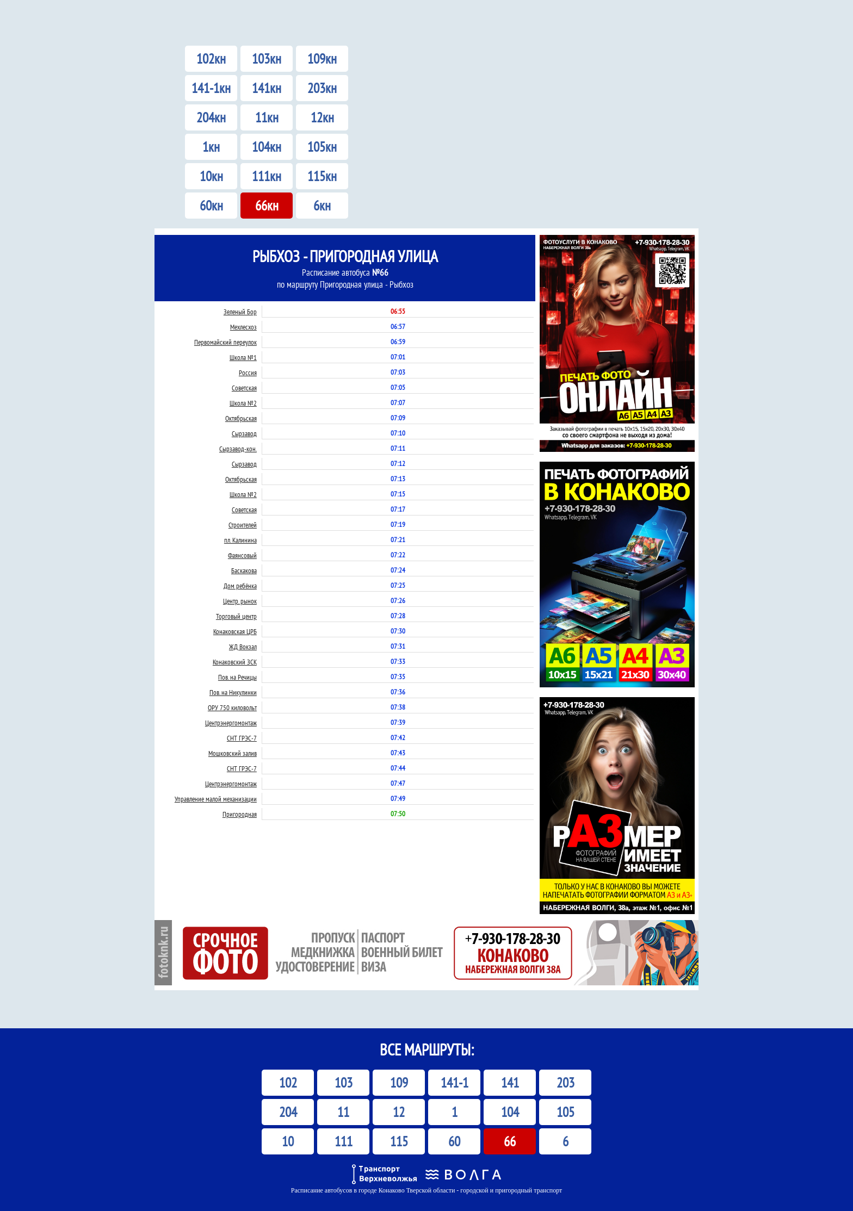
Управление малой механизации (216, 799)
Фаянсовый (242, 555)
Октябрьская (241, 418)
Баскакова (244, 570)
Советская (244, 388)
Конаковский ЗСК (235, 662)
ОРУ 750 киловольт (232, 707)
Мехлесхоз (243, 327)
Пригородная (239, 814)
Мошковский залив (232, 753)
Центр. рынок (240, 601)
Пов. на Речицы (237, 677)
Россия (248, 372)
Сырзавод (244, 433)
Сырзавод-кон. (238, 449)
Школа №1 (243, 357)
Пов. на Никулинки (233, 692)
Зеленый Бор (240, 311)
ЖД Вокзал (243, 646)
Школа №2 (243, 403)
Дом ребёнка (240, 586)
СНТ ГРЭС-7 (242, 738)
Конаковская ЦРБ (235, 631)
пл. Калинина (240, 540)
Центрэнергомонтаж (231, 723)
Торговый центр (236, 616)
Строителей (242, 525)
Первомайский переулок (225, 342)
